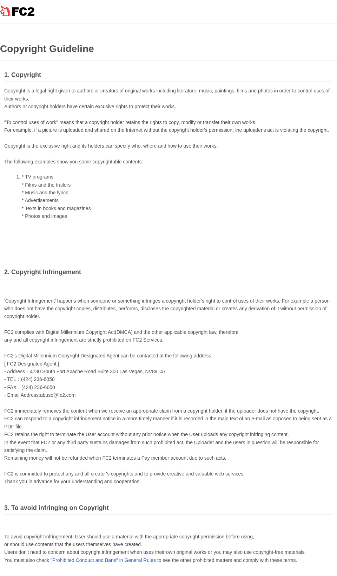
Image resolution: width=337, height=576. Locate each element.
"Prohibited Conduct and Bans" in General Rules (103, 560)
